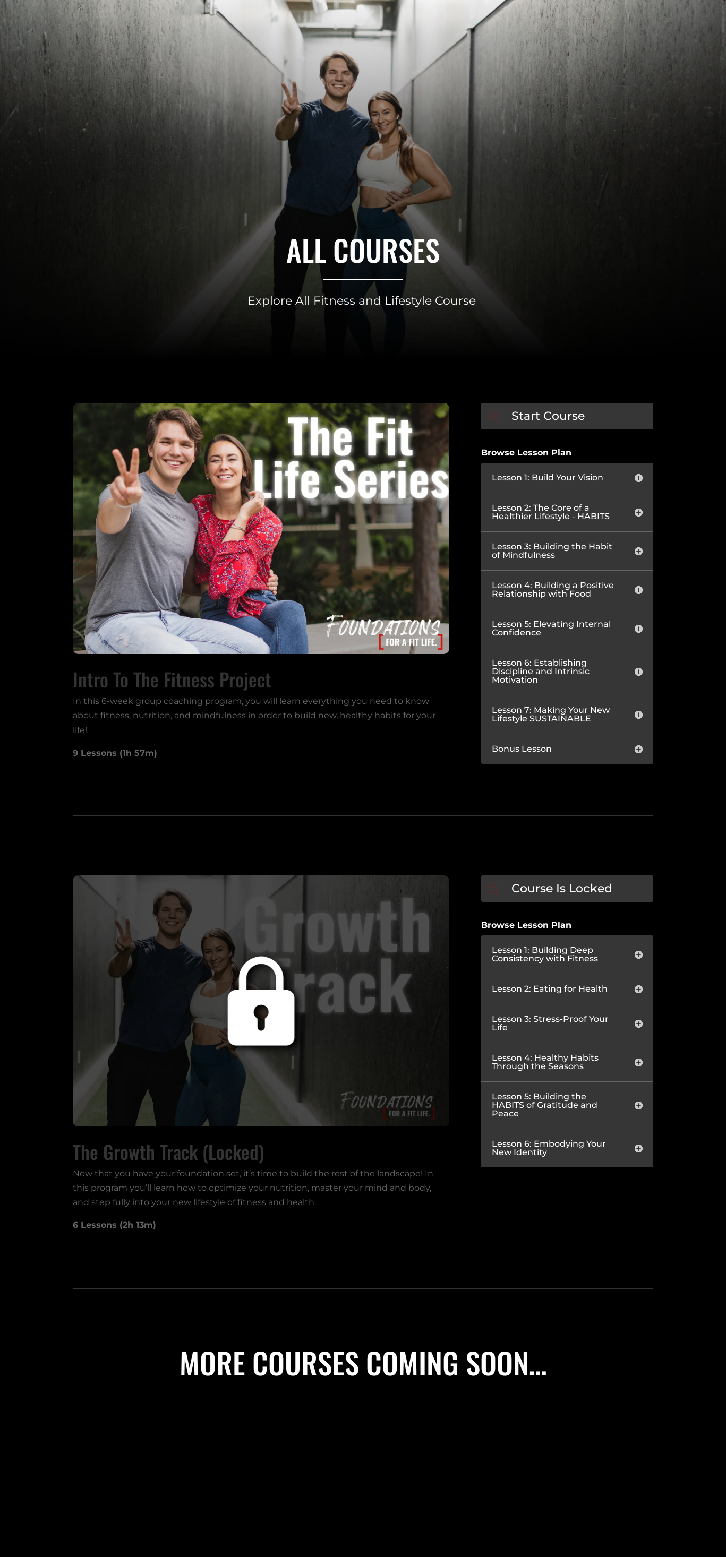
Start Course (548, 416)
